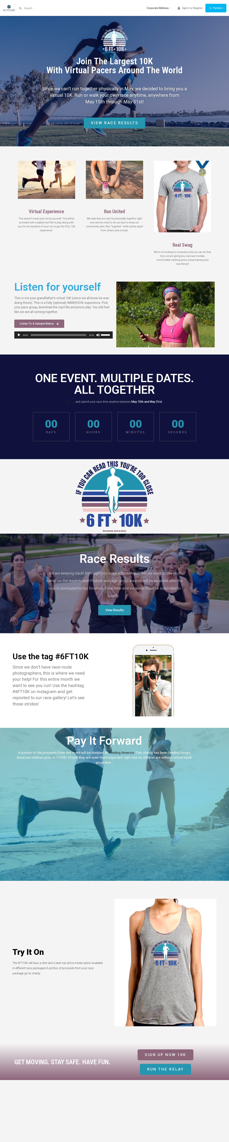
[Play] (19, 335)
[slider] (58, 335)
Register (198, 8)
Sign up (70, 401)
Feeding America (121, 753)
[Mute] (98, 335)
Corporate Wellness (158, 8)
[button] (165, 1069)
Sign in (185, 8)
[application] (63, 335)
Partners (216, 8)
